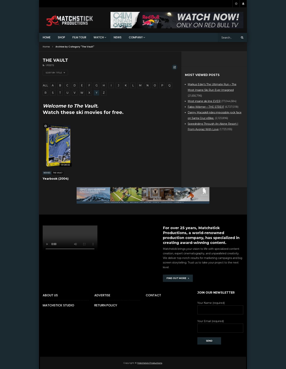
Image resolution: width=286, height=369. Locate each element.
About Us (50, 295)
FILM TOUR (79, 37)
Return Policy (105, 305)
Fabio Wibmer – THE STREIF (206, 106)
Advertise (102, 295)
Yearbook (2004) (56, 178)
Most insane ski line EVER (204, 101)
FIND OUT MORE (178, 278)
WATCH (99, 37)
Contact (153, 295)
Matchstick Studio (58, 305)
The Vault (57, 172)
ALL (45, 85)
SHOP (61, 37)
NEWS (117, 37)
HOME (47, 37)
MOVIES (47, 172)
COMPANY (136, 37)
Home (46, 46)
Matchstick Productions (149, 363)
